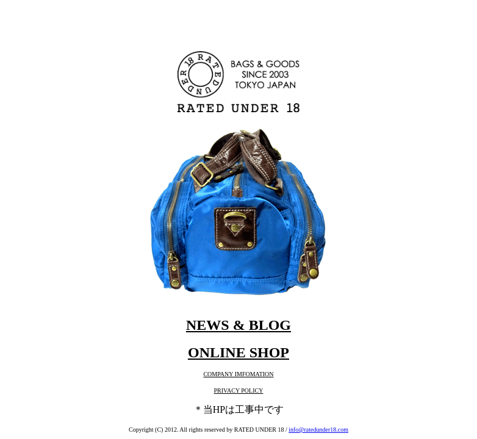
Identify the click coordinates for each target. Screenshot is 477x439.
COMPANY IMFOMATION (238, 374)
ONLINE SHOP (238, 352)
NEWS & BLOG (238, 325)
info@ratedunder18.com (318, 429)
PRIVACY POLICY (239, 390)
